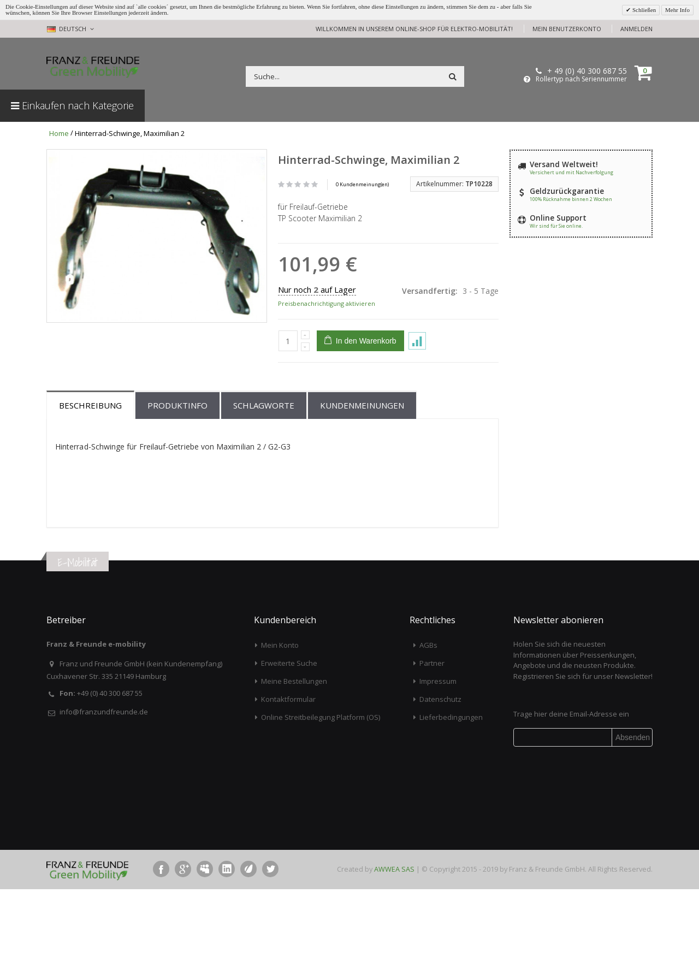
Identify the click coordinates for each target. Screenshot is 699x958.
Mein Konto (280, 714)
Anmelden (636, 29)
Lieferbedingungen (451, 786)
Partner (432, 732)
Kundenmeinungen (362, 474)
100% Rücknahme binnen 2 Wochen (571, 199)
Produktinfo (177, 474)
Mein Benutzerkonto (566, 29)
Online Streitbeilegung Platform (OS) (320, 786)
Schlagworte (263, 474)
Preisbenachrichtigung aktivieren (326, 303)
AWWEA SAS (394, 938)
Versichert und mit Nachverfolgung (571, 172)
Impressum (438, 750)
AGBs (428, 714)
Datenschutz (440, 768)
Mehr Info (677, 10)
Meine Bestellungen (294, 750)
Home (59, 133)
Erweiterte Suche (289, 732)
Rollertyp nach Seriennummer (581, 79)
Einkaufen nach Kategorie (72, 105)
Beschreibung (90, 474)
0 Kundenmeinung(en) (362, 184)
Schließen (643, 10)
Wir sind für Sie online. (556, 225)
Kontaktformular (288, 768)
